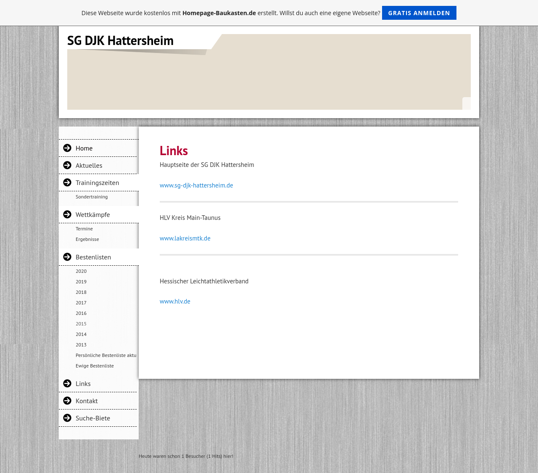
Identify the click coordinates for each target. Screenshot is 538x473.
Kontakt (87, 400)
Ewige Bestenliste (95, 365)
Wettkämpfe (93, 214)
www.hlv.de (175, 301)
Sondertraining (92, 196)
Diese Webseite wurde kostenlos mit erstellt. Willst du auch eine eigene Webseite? (269, 13)
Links (83, 383)
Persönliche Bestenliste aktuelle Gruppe (106, 355)
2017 (81, 302)
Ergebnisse (87, 239)
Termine (84, 228)
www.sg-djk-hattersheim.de (196, 185)
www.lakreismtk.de (185, 238)
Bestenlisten (93, 257)
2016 (81, 313)
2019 (81, 281)
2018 (81, 292)
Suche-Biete (93, 418)
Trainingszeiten (97, 182)
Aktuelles (89, 165)
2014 (81, 334)
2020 (81, 271)
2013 (81, 344)
